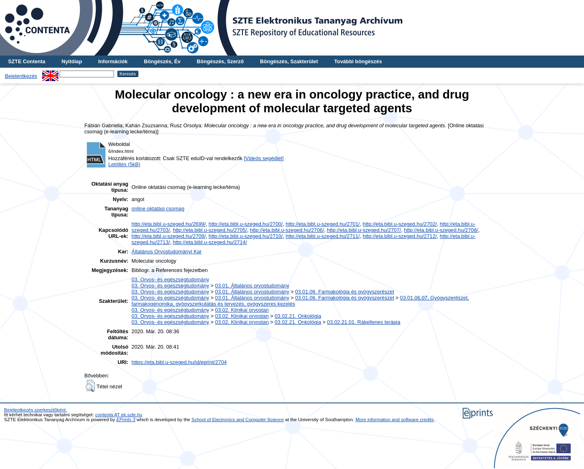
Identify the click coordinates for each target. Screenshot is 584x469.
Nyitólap (72, 61)
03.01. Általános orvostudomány (252, 286)
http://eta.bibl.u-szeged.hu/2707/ (364, 230)
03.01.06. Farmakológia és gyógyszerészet (344, 292)
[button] (90, 386)
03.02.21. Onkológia (298, 316)
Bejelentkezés (21, 76)
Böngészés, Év (162, 61)
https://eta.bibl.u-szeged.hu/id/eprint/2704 (179, 362)
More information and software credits (395, 419)
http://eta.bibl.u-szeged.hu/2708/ (441, 230)
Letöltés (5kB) (124, 164)
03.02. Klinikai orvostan (241, 310)
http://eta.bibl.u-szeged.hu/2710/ (245, 236)
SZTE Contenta (26, 61)
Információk (113, 61)
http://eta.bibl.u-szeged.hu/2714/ (210, 242)
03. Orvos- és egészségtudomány (170, 279)
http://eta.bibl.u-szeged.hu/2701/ (323, 224)
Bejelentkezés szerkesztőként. (35, 409)
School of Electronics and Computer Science (237, 419)
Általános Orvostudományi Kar (166, 251)
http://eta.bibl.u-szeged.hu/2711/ (323, 236)
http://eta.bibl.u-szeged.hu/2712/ (400, 236)
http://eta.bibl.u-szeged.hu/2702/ (400, 224)
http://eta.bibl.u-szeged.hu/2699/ (168, 224)
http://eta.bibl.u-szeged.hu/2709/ (168, 236)
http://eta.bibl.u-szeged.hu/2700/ (245, 224)
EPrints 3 (125, 419)
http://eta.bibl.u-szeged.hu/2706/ (287, 230)
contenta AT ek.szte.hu (118, 414)
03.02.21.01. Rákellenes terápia (363, 322)
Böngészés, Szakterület (289, 61)
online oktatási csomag (157, 209)
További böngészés (358, 61)
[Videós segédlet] (263, 158)
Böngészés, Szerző (220, 61)
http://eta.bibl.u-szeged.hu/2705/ (210, 230)
